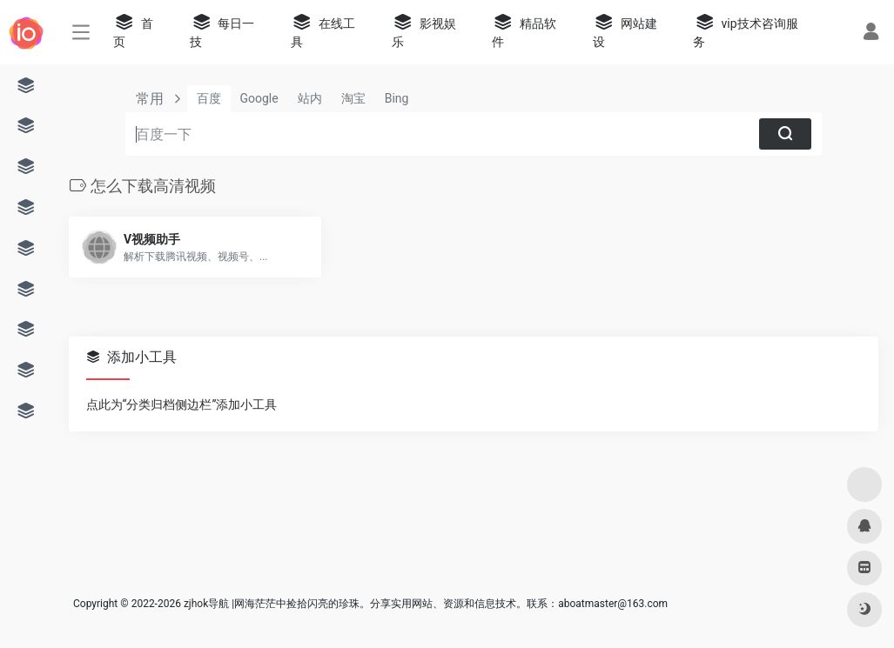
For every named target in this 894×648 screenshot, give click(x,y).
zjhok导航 (206, 604)
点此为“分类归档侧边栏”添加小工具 (182, 404)
